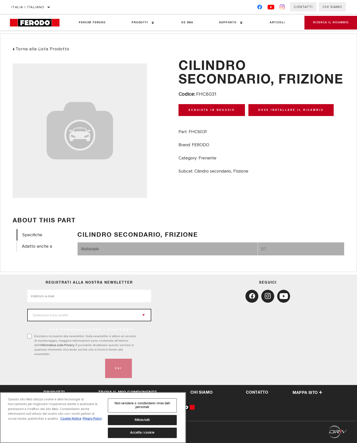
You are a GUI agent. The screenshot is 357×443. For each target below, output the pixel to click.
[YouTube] (271, 8)
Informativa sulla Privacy (57, 345)
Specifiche (32, 234)
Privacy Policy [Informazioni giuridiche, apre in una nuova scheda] (92, 419)
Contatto (257, 392)
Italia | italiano (28, 7)
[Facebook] (259, 8)
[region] (93, 417)
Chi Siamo (332, 7)
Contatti (303, 7)
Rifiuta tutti (142, 420)
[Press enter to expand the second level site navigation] (152, 22)
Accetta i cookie (142, 433)
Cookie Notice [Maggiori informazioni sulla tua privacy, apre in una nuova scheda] (70, 419)
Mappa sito (308, 393)
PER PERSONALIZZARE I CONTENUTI (92, 329)
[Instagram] (282, 8)
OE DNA (186, 22)
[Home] (38, 23)
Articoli (275, 22)
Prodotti (139, 22)
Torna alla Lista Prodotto (42, 49)
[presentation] (65, 368)
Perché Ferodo (92, 22)
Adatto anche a (37, 246)
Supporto (226, 22)
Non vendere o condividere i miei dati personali (142, 405)
